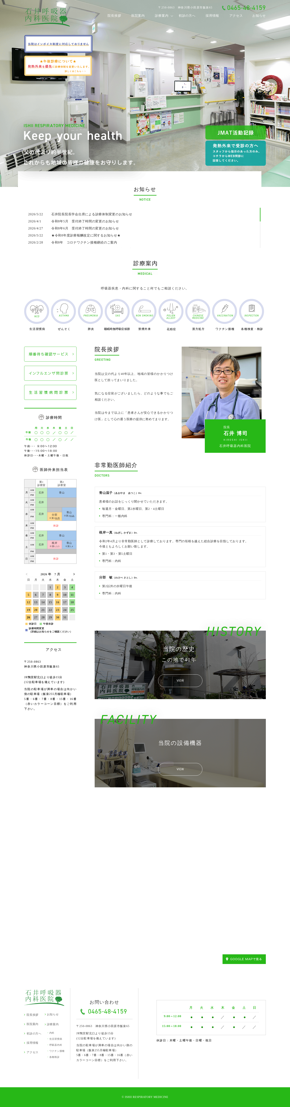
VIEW (180, 681)
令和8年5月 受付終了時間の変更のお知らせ (73, 221)
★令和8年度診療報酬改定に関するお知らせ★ (74, 235)
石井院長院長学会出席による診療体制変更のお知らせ (80, 214)
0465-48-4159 (246, 7)
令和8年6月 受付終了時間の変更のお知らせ (73, 228)
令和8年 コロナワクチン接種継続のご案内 (72, 242)
